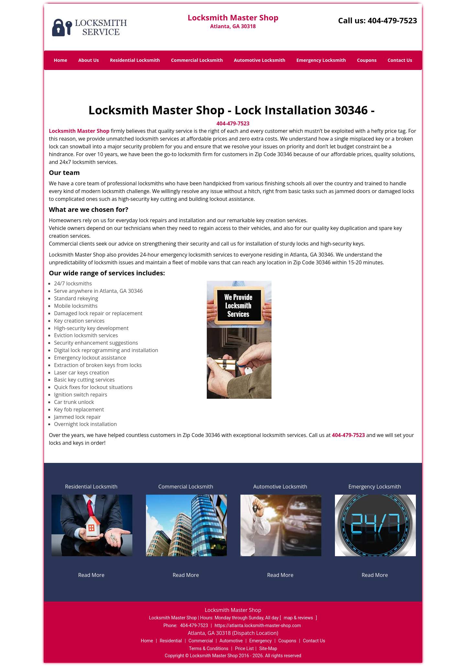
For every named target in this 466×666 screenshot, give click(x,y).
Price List (244, 648)
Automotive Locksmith (259, 60)
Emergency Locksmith (321, 60)
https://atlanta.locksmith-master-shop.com (258, 625)
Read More (91, 575)
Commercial (201, 640)
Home (60, 60)
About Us (88, 60)
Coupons (366, 60)
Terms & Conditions (208, 648)
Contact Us (400, 60)
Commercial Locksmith (197, 60)
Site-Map (268, 648)
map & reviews (299, 617)
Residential (171, 640)
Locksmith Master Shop (79, 130)
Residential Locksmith (135, 60)
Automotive (231, 640)
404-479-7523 (392, 20)
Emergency (260, 640)
